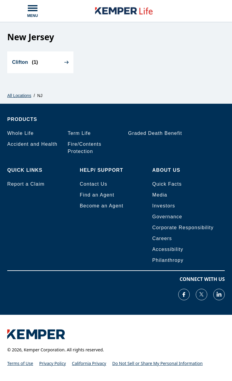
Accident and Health (32, 144)
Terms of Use (20, 363)
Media (159, 194)
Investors (163, 205)
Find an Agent (97, 194)
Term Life (79, 133)
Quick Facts (167, 184)
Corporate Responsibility (183, 227)
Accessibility (167, 249)
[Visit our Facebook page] (184, 294)
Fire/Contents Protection (85, 148)
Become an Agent (101, 205)
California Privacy (89, 363)
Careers (162, 238)
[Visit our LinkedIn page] (219, 294)
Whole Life (20, 133)
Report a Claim (26, 184)
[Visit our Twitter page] (201, 294)
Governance (167, 216)
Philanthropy (167, 260)
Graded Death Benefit (155, 133)
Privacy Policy (52, 363)
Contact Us (93, 184)
